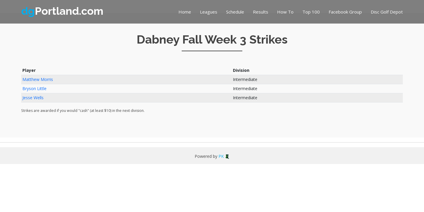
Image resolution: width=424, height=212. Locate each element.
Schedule (235, 12)
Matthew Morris (37, 79)
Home (184, 12)
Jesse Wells (33, 97)
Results (260, 12)
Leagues (208, 12)
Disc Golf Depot (387, 12)
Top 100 (311, 12)
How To (285, 12)
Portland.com (62, 11)
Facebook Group (345, 12)
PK (224, 156)
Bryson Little (34, 88)
